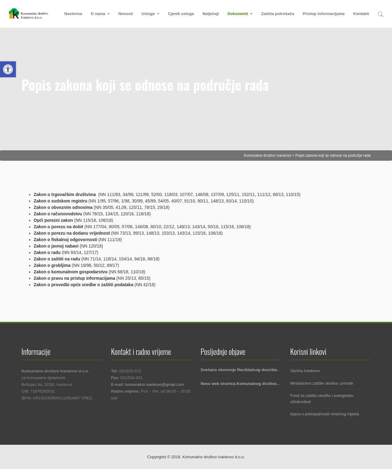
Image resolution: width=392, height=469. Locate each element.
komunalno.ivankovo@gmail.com (154, 384)
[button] (380, 13)
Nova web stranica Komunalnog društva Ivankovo (248, 383)
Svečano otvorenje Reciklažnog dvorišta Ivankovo (248, 369)
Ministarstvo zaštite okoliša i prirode (321, 383)
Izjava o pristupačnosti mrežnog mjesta (324, 414)
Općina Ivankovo (305, 370)
